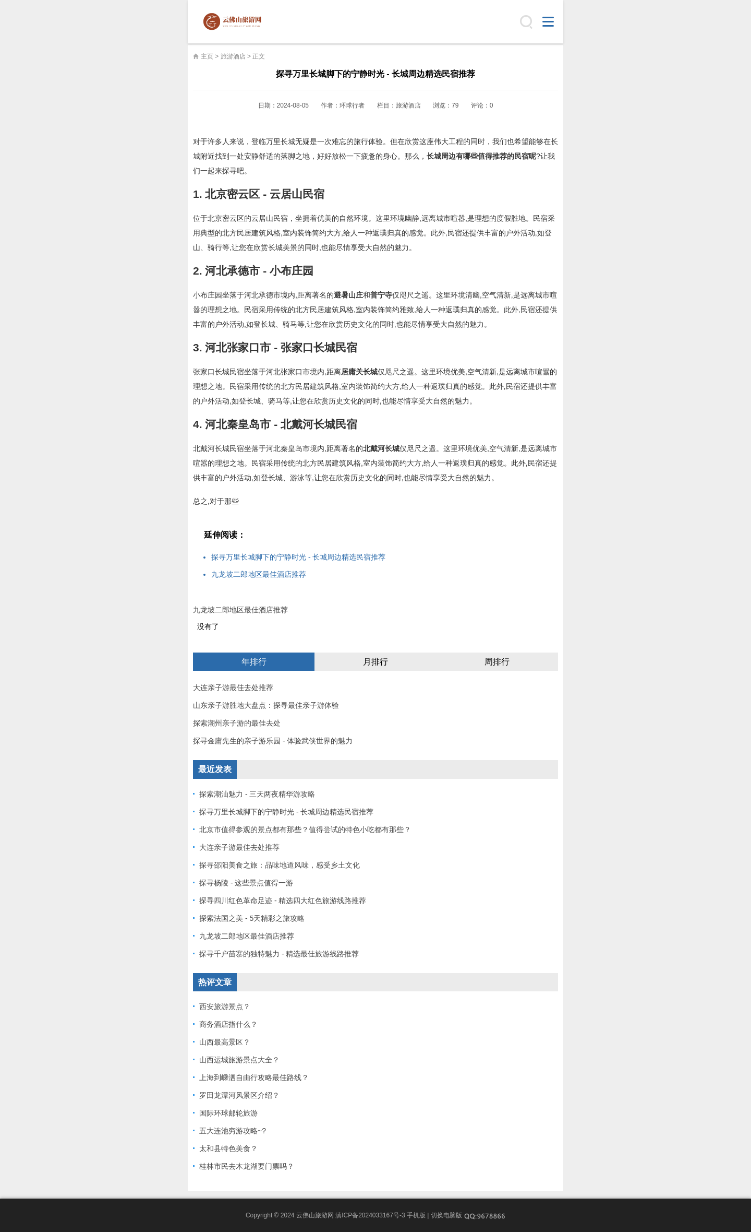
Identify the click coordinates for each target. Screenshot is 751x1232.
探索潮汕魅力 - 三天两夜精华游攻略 (257, 794)
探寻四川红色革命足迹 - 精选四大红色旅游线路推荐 (282, 900)
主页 (207, 56)
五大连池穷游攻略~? (232, 1131)
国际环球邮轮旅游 (228, 1113)
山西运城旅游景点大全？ (239, 1060)
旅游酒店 (233, 56)
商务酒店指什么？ (228, 1024)
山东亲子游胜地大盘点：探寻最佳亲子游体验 (266, 705)
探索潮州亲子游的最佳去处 (237, 723)
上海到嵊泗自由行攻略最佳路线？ (254, 1077)
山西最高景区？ (224, 1042)
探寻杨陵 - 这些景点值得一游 (246, 883)
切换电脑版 (446, 1215)
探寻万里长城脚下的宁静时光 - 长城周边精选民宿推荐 (298, 557)
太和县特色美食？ (228, 1148)
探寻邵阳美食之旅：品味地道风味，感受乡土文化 (279, 865)
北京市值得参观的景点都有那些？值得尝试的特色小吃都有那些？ (305, 829)
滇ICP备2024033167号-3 (370, 1215)
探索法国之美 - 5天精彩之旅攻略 (252, 918)
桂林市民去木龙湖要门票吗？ (246, 1166)
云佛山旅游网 (236, 21)
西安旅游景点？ (224, 1006)
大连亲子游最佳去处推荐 (233, 687)
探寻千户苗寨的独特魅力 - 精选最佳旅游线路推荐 (279, 954)
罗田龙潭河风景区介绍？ (239, 1095)
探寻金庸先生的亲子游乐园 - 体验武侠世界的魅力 (273, 741)
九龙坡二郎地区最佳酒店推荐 (258, 574)
